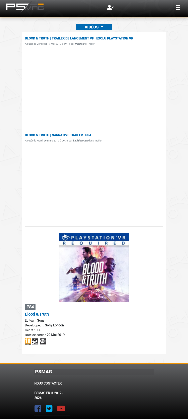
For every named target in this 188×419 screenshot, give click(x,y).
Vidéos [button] (92, 27)
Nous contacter (48, 383)
